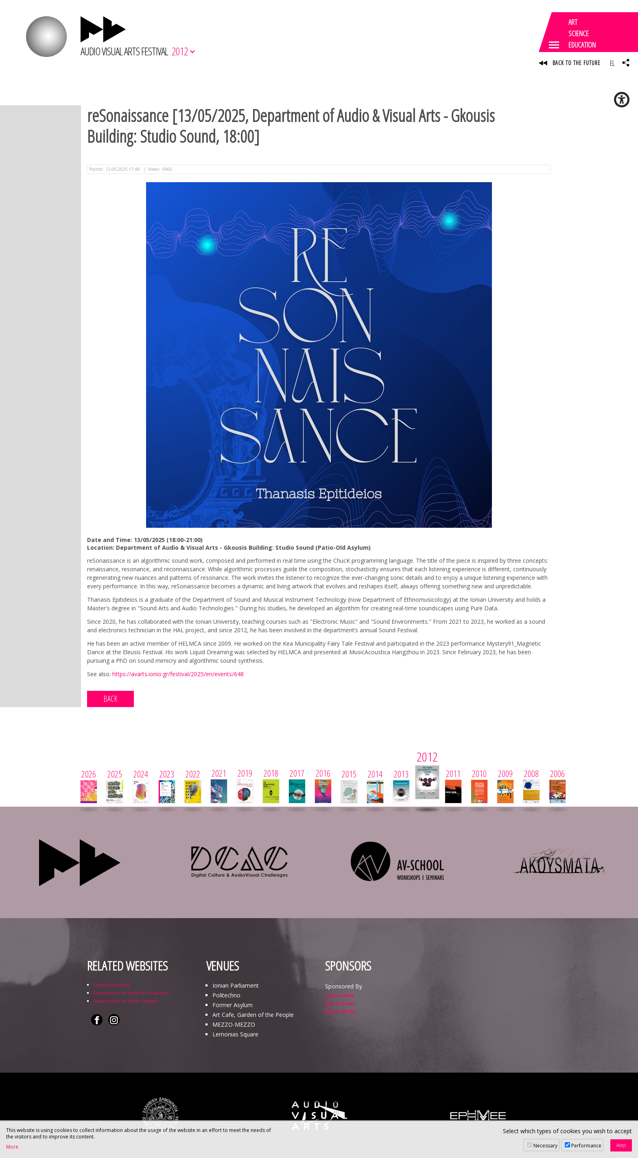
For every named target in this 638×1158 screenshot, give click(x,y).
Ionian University (111, 985)
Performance (586, 1145)
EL (612, 63)
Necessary (545, 1145)
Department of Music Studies (125, 1001)
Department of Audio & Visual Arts (131, 993)
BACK (110, 698)
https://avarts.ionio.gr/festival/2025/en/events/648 (178, 674)
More (12, 1147)
